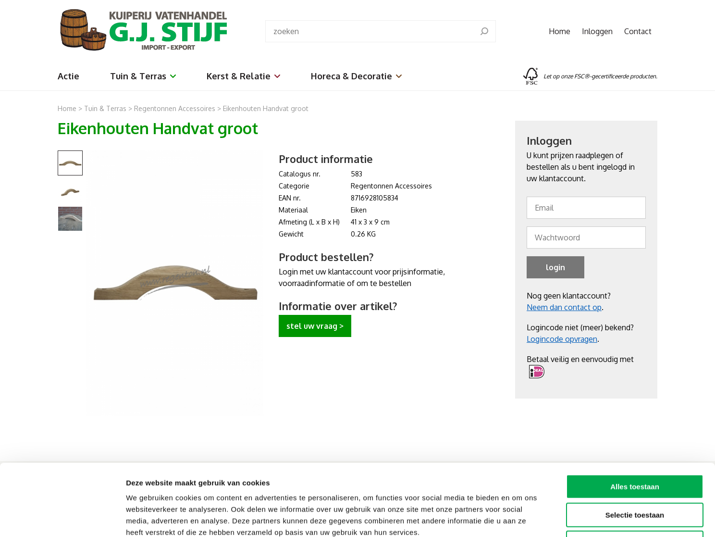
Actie (68, 76)
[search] (484, 31)
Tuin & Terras (143, 76)
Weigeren (634, 476)
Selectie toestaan (635, 448)
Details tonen (519, 518)
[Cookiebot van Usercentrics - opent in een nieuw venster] (62, 518)
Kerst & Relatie (243, 76)
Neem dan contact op (564, 307)
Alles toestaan (634, 419)
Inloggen (597, 31)
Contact (638, 31)
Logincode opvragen (562, 339)
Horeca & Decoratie (356, 76)
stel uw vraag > (315, 326)
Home (559, 31)
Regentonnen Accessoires (174, 108)
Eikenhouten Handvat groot (265, 108)
